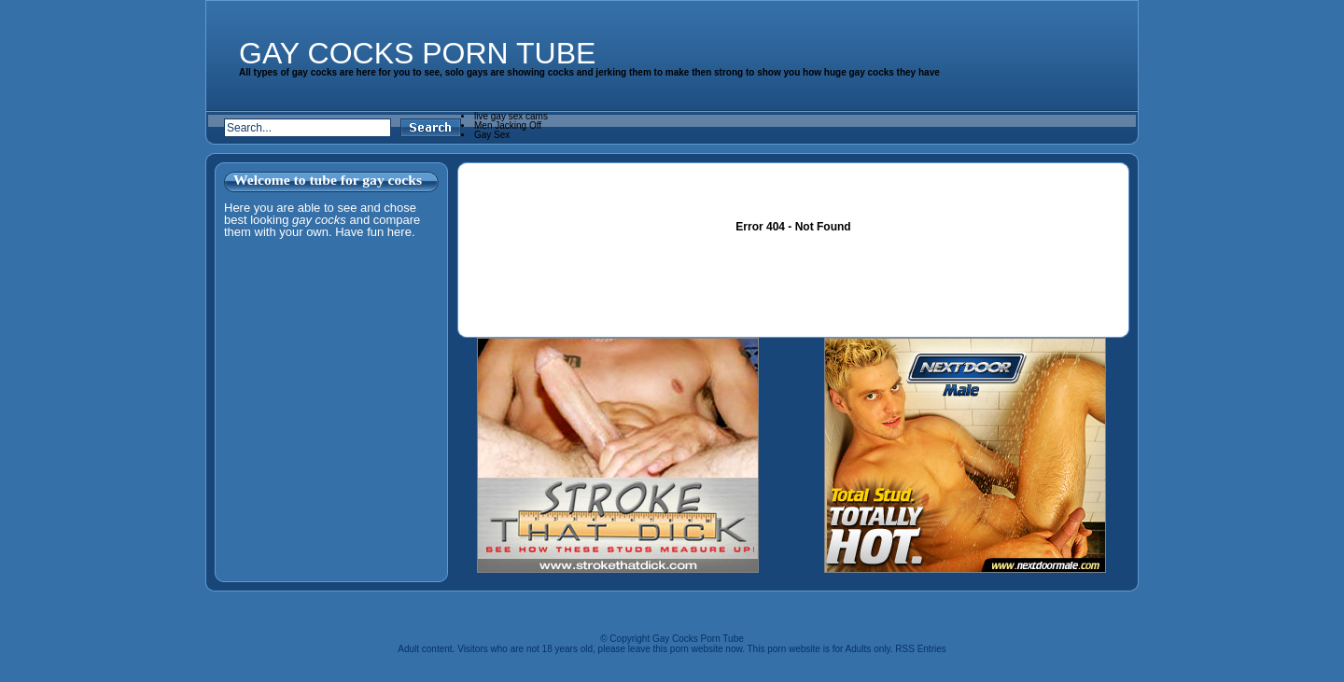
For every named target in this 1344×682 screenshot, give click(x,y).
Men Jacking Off (507, 125)
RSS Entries (920, 649)
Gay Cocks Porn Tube (417, 53)
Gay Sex (492, 135)
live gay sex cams (511, 116)
